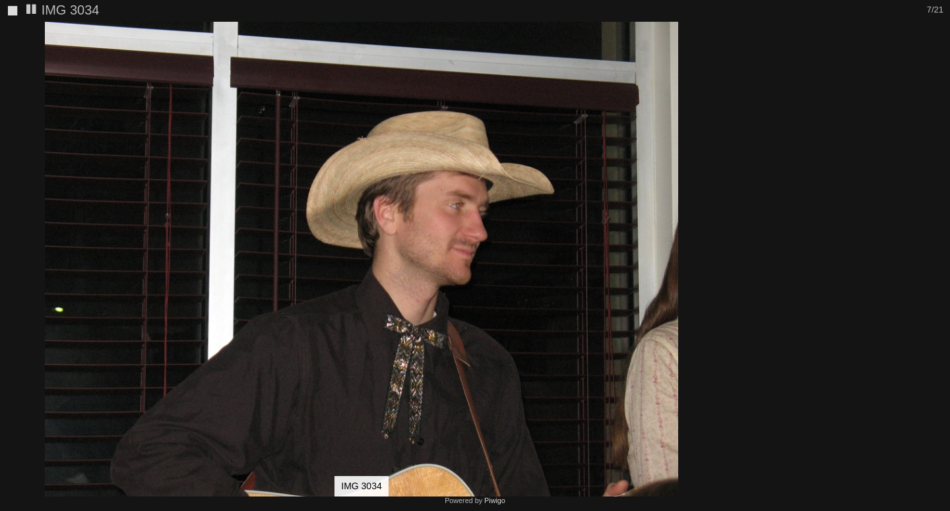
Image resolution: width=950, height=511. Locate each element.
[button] (711, 33)
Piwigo (494, 500)
